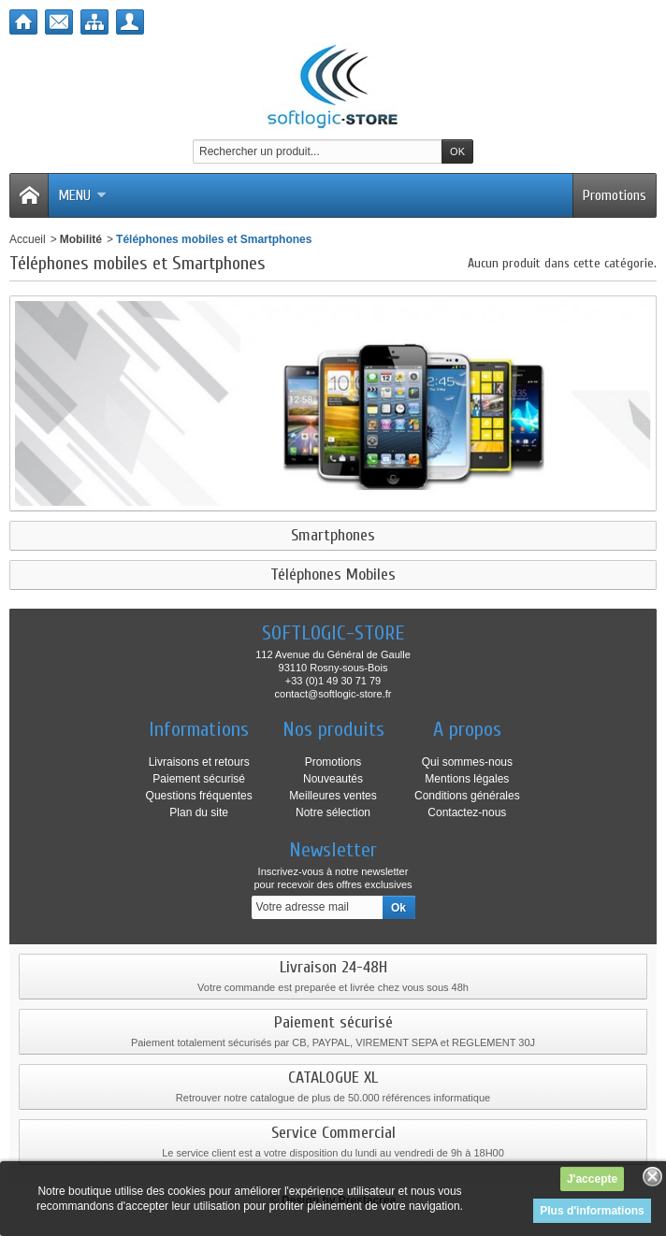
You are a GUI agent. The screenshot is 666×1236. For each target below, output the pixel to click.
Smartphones (333, 535)
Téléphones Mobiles (333, 575)
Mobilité (81, 239)
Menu (82, 195)
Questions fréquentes (199, 795)
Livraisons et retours (199, 762)
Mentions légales (467, 778)
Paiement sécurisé (198, 778)
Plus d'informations (592, 1210)
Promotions (614, 195)
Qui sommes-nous (467, 762)
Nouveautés (333, 778)
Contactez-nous (466, 812)
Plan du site (198, 812)
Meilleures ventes (332, 795)
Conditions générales (467, 795)
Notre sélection (333, 812)
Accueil (27, 239)
